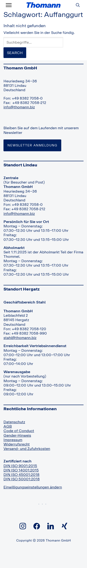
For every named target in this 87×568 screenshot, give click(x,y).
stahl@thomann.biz (19, 337)
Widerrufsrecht (16, 444)
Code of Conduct (18, 430)
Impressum (12, 439)
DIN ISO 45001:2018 (21, 474)
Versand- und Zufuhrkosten (26, 448)
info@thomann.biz (19, 107)
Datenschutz (14, 422)
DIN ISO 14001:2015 (21, 470)
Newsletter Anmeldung (32, 145)
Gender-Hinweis (17, 435)
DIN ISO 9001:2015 (20, 465)
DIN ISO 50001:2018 (21, 479)
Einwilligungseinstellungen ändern (32, 487)
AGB (7, 426)
